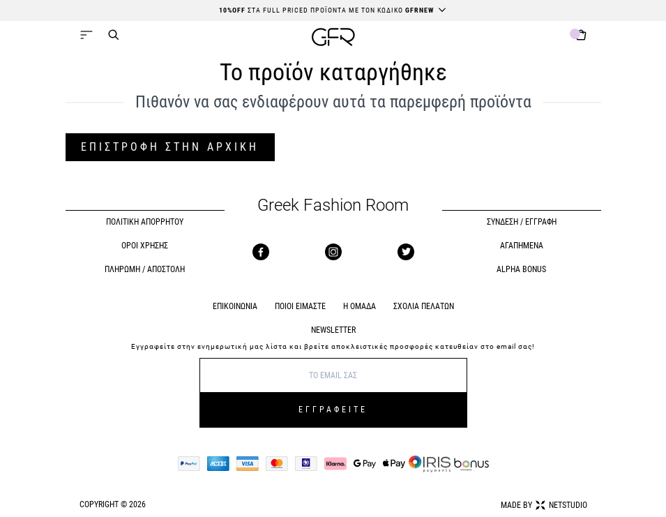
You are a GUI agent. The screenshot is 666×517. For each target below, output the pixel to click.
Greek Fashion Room (333, 205)
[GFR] (333, 39)
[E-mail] (333, 375)
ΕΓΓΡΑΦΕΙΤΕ (333, 409)
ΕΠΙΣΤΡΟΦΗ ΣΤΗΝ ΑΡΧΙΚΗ (170, 146)
